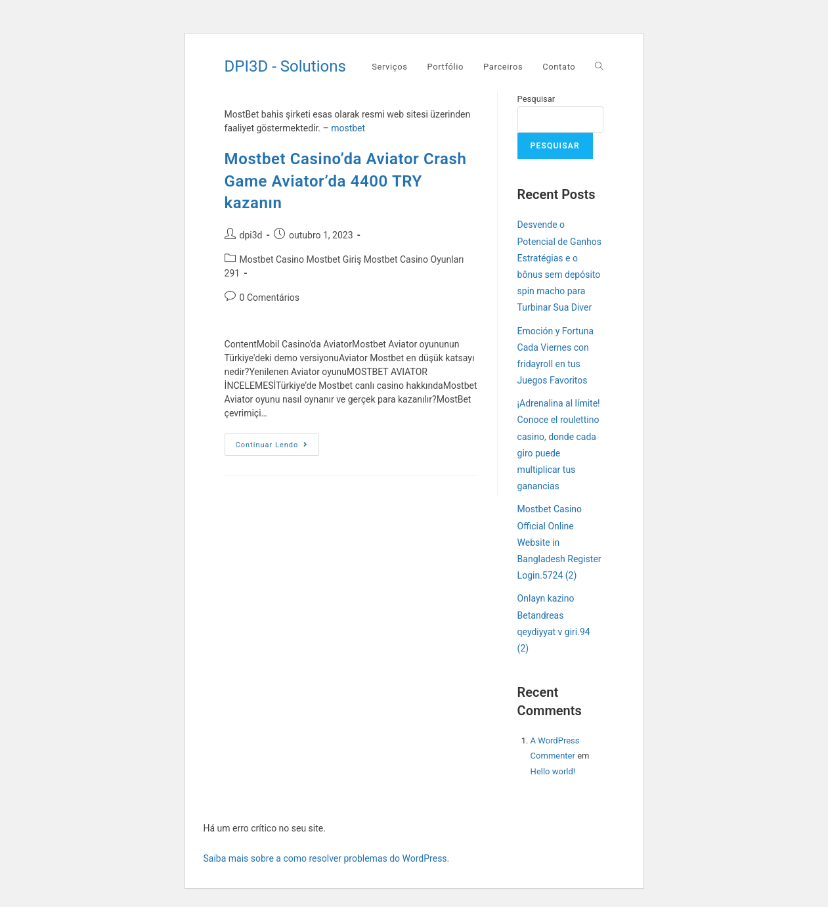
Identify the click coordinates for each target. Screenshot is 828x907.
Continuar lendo (278, 447)
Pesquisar (536, 99)
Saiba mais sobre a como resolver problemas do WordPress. (327, 858)
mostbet (348, 128)
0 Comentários (269, 297)
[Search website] (599, 67)
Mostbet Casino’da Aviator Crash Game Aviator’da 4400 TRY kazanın (346, 181)
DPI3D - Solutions (285, 66)
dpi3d (251, 235)
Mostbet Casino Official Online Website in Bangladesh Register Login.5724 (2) (559, 542)
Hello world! (553, 771)
